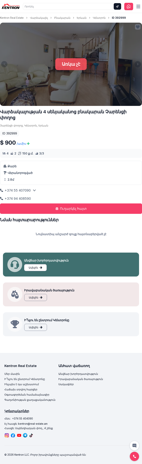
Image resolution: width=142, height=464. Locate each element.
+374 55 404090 (22, 418)
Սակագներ (66, 384)
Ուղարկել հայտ (71, 208)
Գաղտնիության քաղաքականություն (29, 399)
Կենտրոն (99, 17)
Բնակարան (62, 17)
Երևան (82, 17)
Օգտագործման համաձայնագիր (26, 394)
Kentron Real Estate (12, 17)
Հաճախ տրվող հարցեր (20, 389)
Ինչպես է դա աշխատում (21, 384)
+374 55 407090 (15, 190)
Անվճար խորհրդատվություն (78, 373)
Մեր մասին (12, 373)
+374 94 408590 (15, 198)
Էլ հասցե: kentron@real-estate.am (26, 423)
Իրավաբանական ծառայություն (80, 379)
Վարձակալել (39, 17)
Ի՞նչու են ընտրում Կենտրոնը (24, 379)
